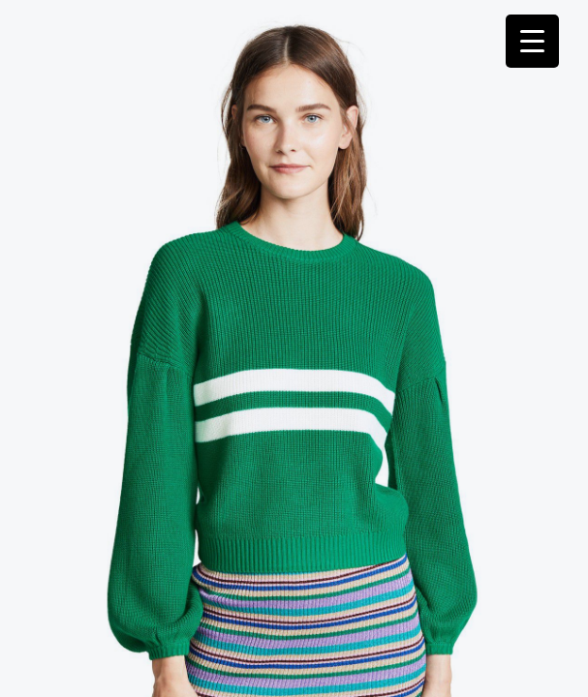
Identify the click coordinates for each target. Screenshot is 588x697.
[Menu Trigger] (532, 41)
